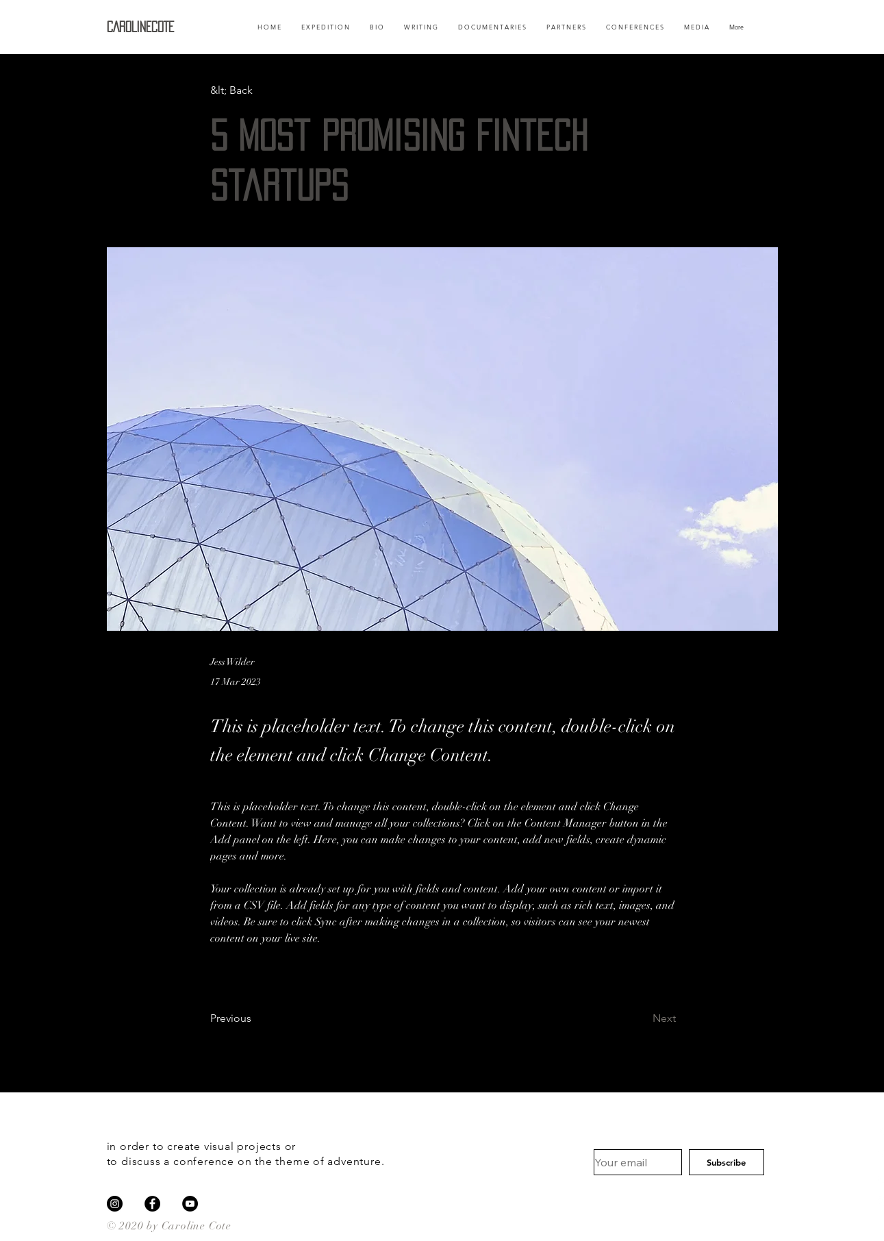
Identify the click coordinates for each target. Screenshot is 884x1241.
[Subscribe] (726, 1162)
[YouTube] (190, 1204)
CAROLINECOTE (140, 26)
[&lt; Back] (255, 91)
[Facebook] (152, 1204)
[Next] (641, 1018)
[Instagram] (115, 1204)
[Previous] (255, 1018)
